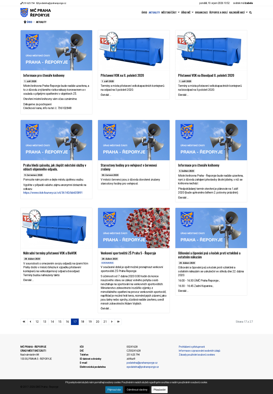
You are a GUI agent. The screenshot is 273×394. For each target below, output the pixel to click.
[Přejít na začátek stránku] (24, 322)
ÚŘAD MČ (186, 12)
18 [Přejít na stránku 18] (82, 321)
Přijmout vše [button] (114, 389)
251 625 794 (29, 3)
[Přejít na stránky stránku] (30, 322)
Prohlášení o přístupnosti (192, 346)
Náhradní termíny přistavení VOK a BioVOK (50, 253)
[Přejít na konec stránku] (118, 322)
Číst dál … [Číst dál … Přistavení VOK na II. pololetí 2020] (106, 94)
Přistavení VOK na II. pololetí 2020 (122, 75)
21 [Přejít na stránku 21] (105, 321)
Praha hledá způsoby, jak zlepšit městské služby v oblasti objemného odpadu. (54, 167)
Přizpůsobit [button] (160, 389)
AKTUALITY (154, 12)
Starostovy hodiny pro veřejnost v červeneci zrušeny (129, 167)
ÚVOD (144, 12)
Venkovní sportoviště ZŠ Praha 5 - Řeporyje (128, 253)
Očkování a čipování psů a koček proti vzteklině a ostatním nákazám (209, 255)
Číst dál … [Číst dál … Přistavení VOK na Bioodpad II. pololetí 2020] (183, 94)
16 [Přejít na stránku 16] (67, 321)
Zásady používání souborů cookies (197, 354)
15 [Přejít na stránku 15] (59, 321)
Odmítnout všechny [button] (137, 389)
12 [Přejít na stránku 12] (37, 321)
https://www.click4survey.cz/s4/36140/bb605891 (53, 192)
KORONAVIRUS (107, 263)
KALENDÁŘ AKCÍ (237, 12)
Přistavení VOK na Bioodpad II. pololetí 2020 (206, 75)
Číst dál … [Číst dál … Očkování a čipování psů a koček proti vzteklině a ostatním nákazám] (183, 290)
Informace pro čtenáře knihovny (43, 75)
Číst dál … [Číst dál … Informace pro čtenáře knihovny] (183, 197)
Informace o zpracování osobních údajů (199, 350)
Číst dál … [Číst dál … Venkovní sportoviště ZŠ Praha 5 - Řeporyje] (106, 308)
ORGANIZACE (201, 12)
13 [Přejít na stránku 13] (44, 321)
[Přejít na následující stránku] (112, 322)
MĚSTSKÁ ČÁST (169, 12)
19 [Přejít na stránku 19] (89, 321)
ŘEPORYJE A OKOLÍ (218, 12)
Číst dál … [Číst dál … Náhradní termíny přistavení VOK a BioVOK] (28, 280)
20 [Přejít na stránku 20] (97, 321)
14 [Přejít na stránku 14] (52, 321)
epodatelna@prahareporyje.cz (143, 366)
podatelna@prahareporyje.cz (52, 3)
